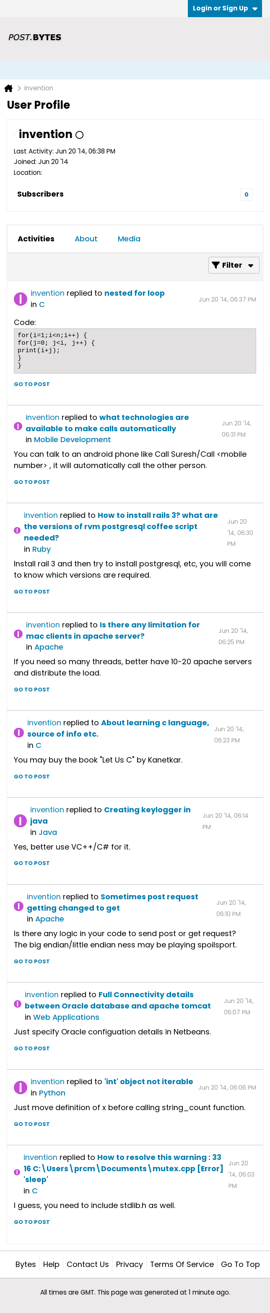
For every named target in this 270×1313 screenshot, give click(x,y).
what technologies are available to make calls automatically (107, 423)
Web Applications (66, 1017)
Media (129, 238)
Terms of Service (182, 1264)
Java (48, 832)
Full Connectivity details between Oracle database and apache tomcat (118, 1000)
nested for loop (134, 293)
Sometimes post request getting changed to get (112, 902)
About (86, 238)
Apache (48, 647)
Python (52, 1093)
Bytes (26, 1264)
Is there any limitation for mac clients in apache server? (113, 630)
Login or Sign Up (225, 8)
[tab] (36, 238)
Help (51, 1264)
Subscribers (40, 194)
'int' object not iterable (148, 1081)
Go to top (240, 1264)
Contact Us (88, 1264)
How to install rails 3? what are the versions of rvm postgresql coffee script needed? (121, 526)
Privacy (129, 1264)
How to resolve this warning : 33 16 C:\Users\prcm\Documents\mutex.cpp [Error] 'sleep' (123, 1168)
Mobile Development (72, 439)
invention (48, 293)
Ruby (41, 549)
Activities (36, 238)
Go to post (32, 384)
